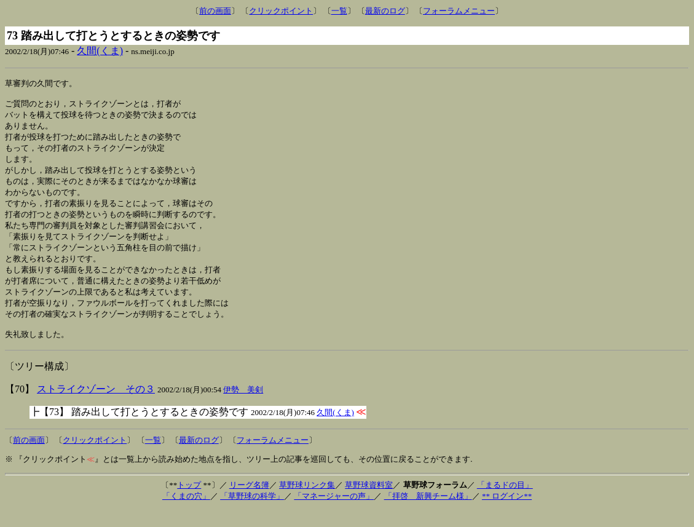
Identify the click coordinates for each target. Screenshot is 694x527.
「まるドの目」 (505, 502)
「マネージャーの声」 (334, 513)
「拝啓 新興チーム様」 (428, 513)
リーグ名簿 (249, 502)
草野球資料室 (369, 502)
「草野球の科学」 (252, 513)
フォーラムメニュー (459, 10)
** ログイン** (507, 513)
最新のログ (385, 10)
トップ (189, 502)
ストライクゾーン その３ (96, 406)
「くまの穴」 (186, 513)
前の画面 (215, 10)
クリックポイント (281, 10)
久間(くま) (100, 51)
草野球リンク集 (307, 502)
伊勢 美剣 (243, 406)
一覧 (339, 10)
